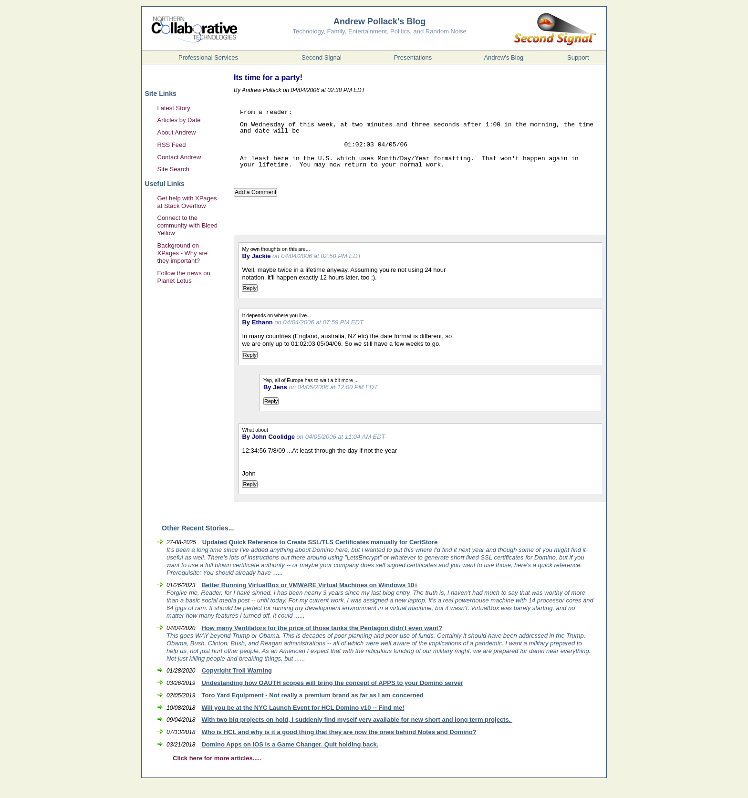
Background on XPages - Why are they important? (182, 253)
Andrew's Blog (503, 57)
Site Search (173, 169)
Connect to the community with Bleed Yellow (187, 225)
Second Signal (321, 57)
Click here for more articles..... (217, 758)
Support (578, 57)
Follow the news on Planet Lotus (183, 276)
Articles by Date (179, 120)
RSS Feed (171, 144)
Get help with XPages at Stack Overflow (187, 202)
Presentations (413, 57)
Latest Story (173, 108)
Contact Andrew (179, 157)
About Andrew (176, 132)
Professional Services (208, 57)
